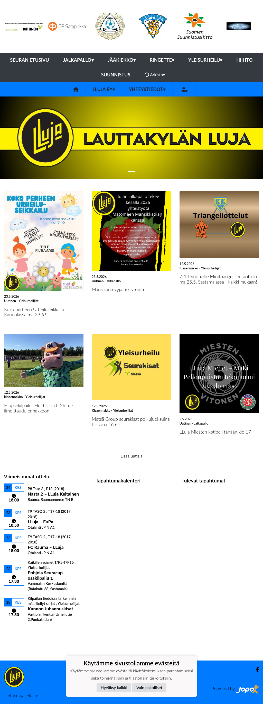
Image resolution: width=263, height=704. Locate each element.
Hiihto (244, 60)
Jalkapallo (78, 60)
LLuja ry (103, 89)
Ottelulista (16, 630)
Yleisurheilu (205, 60)
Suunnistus (115, 74)
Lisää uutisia (131, 455)
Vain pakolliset (149, 687)
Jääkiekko (122, 60)
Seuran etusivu (29, 60)
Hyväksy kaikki (114, 687)
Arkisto (155, 75)
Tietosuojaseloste (21, 695)
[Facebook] (255, 669)
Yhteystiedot (147, 89)
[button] (20, 137)
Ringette (162, 60)
